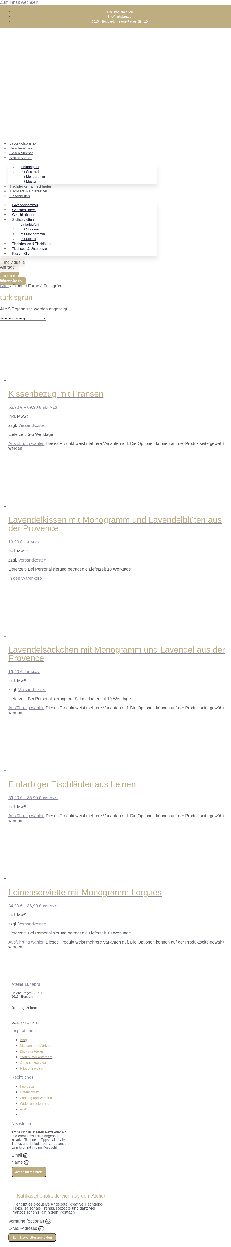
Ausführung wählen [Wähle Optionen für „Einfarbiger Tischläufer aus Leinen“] (26, 815)
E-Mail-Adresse (23, 1228)
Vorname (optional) (26, 1221)
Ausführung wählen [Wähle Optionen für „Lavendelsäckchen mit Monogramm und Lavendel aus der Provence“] (26, 707)
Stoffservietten (20, 158)
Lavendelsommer (23, 143)
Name (18, 1162)
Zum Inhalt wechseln (19, 2)
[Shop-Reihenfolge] (23, 319)
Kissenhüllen (19, 196)
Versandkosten (32, 425)
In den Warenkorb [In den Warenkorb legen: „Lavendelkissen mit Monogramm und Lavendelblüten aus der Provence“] (25, 578)
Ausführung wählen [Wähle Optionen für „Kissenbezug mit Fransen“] (26, 443)
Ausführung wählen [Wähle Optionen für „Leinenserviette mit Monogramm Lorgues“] (26, 942)
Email (17, 1155)
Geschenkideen (21, 148)
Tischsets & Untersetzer (28, 191)
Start (4, 285)
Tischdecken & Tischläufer (30, 186)
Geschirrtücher (21, 153)
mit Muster (28, 181)
